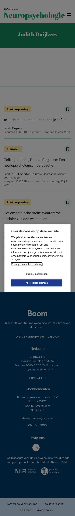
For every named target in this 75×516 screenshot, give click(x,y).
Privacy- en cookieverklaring (26, 264)
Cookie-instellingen (37, 274)
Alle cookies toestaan (37, 283)
